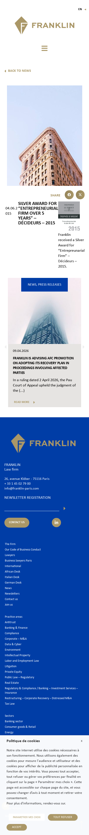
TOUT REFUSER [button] (62, 817)
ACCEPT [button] (16, 827)
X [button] (81, 741)
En (82, 9)
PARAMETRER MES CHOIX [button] (26, 817)
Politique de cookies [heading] (23, 741)
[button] (44, 48)
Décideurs (66, 261)
